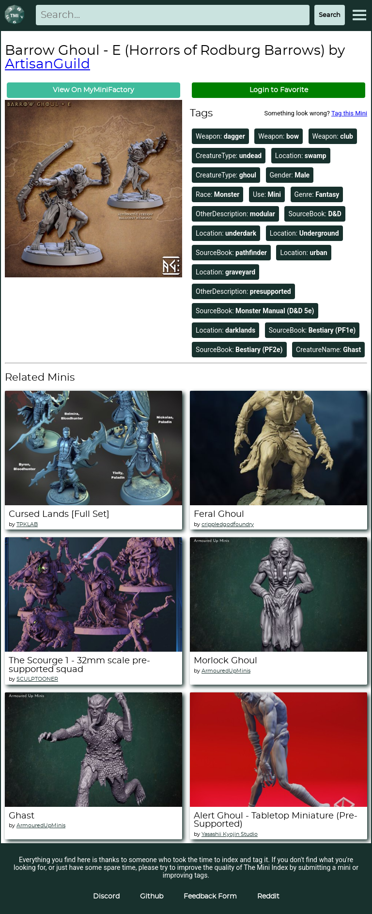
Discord (106, 896)
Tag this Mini (349, 113)
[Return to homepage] (16, 15)
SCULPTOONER (37, 679)
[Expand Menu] (359, 15)
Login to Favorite (278, 90)
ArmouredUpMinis (226, 670)
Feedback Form (210, 896)
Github (151, 896)
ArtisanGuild (47, 64)
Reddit (268, 896)
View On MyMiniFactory (93, 90)
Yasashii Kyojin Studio (230, 834)
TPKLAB (27, 524)
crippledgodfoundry (228, 524)
